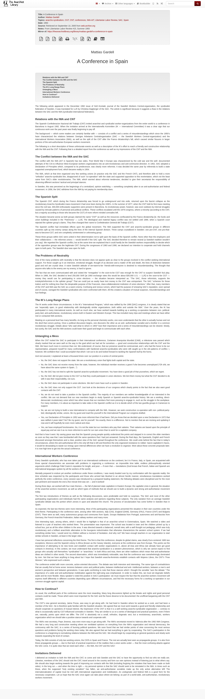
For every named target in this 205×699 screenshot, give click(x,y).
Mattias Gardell (52, 17)
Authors (101, 694)
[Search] (180, 3)
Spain (126, 20)
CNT (72, 20)
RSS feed (85, 694)
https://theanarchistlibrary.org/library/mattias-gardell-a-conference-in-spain (80, 31)
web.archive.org (88, 26)
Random (76, 694)
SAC (120, 20)
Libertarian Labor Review (106, 20)
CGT (67, 20)
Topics (109, 694)
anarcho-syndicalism (55, 20)
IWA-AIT (90, 20)
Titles (93, 694)
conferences (80, 20)
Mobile (130, 694)
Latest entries (119, 694)
